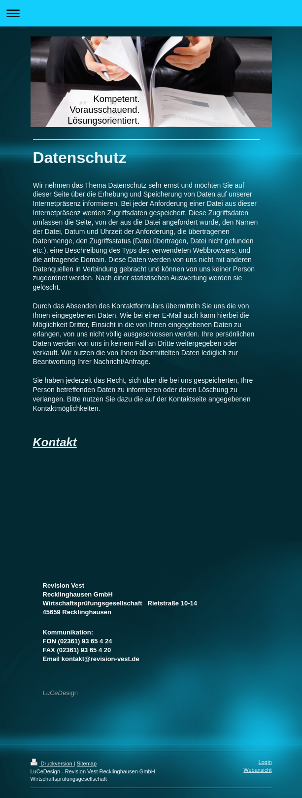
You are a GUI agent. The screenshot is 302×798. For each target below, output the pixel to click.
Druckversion (52, 763)
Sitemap (87, 763)
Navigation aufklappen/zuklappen (151, 13)
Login (265, 762)
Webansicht (257, 770)
